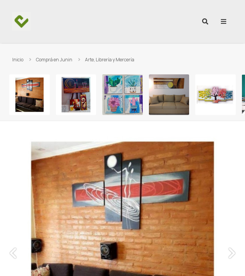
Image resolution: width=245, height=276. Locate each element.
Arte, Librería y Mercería (109, 59)
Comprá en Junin (54, 59)
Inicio (17, 59)
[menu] (223, 21)
